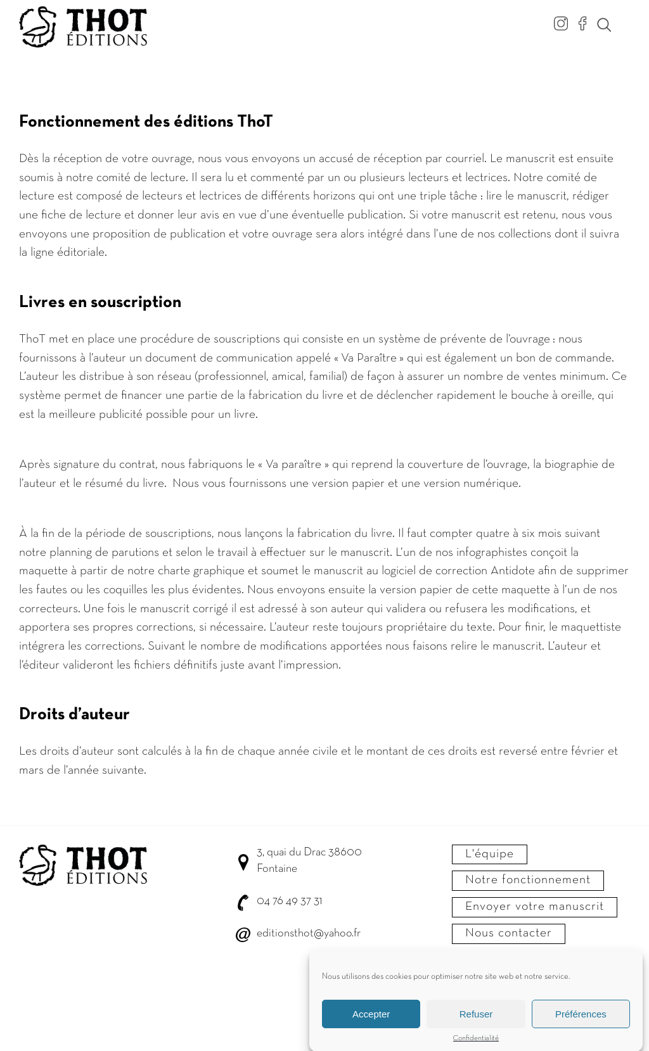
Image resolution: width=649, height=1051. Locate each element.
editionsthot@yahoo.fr (309, 933)
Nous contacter (508, 933)
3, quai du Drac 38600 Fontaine (309, 860)
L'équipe (489, 854)
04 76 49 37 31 (289, 901)
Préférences (581, 1018)
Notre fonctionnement (528, 880)
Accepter (371, 1018)
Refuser (476, 1018)
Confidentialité (476, 1043)
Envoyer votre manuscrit (534, 906)
